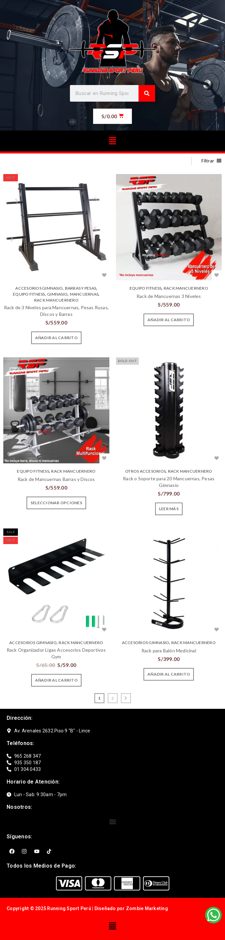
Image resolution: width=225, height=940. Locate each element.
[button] (112, 141)
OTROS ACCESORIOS (145, 471)
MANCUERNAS (84, 294)
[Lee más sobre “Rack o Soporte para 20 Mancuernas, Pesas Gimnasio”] (169, 509)
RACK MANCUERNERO (56, 300)
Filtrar (207, 160)
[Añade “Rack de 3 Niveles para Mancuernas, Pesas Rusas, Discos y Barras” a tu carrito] (56, 337)
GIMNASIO (57, 294)
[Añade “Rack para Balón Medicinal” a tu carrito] (168, 674)
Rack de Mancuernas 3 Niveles (169, 296)
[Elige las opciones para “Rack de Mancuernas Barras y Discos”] (56, 503)
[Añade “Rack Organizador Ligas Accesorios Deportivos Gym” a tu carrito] (56, 680)
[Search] (147, 93)
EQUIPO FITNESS (29, 294)
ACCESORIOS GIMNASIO (39, 288)
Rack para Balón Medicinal (168, 650)
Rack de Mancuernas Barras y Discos (56, 479)
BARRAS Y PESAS (80, 288)
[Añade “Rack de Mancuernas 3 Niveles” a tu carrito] (168, 320)
